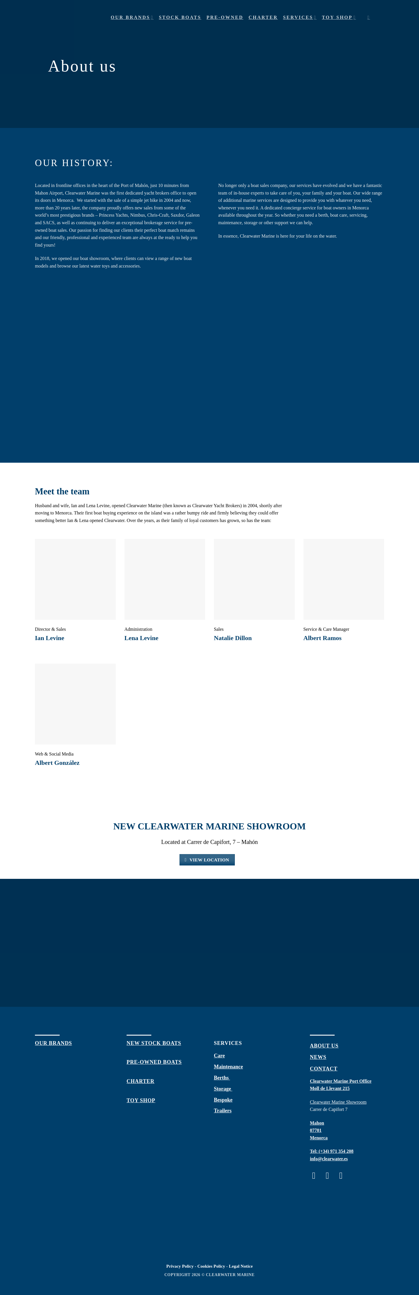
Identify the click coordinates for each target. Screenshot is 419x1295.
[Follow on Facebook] (316, 1176)
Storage (223, 1089)
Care (219, 1056)
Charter (263, 17)
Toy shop (339, 17)
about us (324, 1046)
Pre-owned (225, 17)
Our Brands (132, 17)
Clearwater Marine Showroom (338, 1102)
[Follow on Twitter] (343, 1176)
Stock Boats (180, 17)
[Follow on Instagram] (330, 1176)
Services (300, 17)
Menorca (319, 1137)
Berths (222, 1078)
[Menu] (379, 17)
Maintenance (228, 1067)
